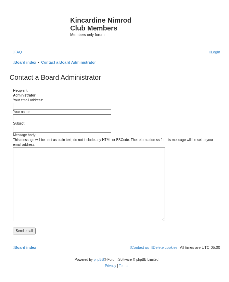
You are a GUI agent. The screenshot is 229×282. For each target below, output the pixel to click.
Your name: (21, 112)
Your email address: (28, 100)
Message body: (24, 135)
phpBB (99, 259)
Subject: (19, 123)
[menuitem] (17, 52)
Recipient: (20, 90)
